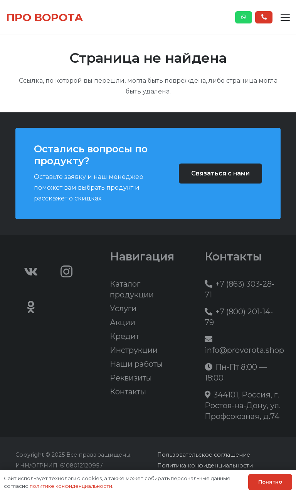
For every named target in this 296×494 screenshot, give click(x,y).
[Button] (243, 17)
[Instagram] (66, 271)
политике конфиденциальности (71, 486)
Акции (122, 322)
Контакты (128, 391)
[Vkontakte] (30, 271)
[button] (285, 17)
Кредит (124, 336)
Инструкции (134, 350)
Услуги (123, 308)
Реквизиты (131, 377)
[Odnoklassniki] (30, 307)
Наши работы (136, 364)
